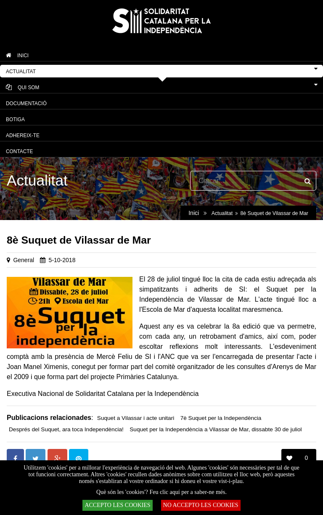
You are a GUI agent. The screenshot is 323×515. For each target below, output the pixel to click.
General (23, 260)
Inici (193, 213)
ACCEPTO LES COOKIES (117, 505)
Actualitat (222, 213)
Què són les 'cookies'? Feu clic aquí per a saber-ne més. (161, 492)
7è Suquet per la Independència (221, 418)
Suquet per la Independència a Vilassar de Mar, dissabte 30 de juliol (216, 429)
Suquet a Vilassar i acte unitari (135, 418)
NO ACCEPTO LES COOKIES (200, 505)
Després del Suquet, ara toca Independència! (66, 429)
